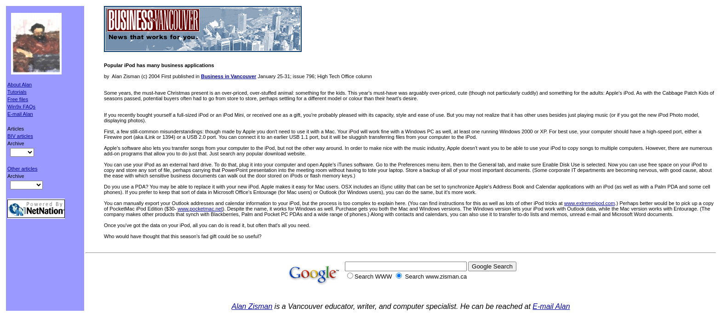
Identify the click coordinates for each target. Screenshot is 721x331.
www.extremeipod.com (589, 203)
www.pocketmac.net (200, 208)
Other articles (22, 168)
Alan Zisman (251, 306)
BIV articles (20, 136)
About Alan (19, 84)
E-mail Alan (20, 114)
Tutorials (17, 92)
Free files (17, 99)
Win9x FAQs (21, 106)
